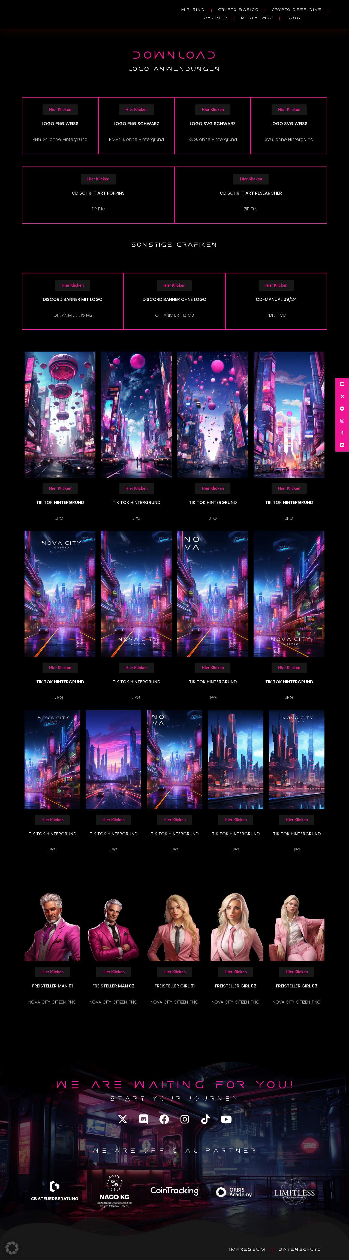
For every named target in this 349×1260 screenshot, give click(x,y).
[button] (12, 1248)
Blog (293, 18)
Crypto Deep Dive (296, 10)
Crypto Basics (238, 10)
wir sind (192, 10)
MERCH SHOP (256, 18)
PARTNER (215, 18)
